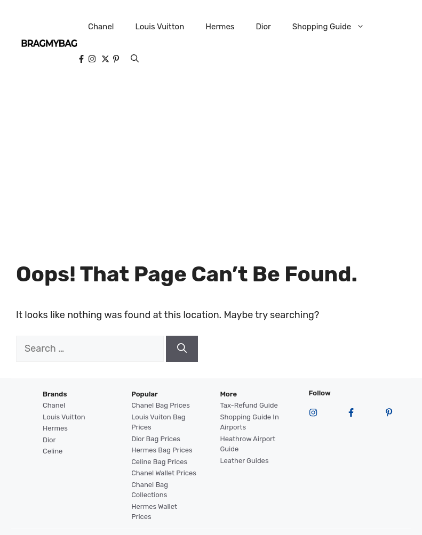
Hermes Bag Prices (161, 450)
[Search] (182, 349)
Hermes (219, 26)
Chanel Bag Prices (160, 405)
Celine (52, 451)
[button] (134, 59)
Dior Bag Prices (155, 439)
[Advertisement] (211, 165)
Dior (263, 26)
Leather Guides (244, 461)
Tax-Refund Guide (248, 405)
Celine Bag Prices (159, 462)
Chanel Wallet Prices (163, 473)
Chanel (101, 26)
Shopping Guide (334, 27)
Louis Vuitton (159, 26)
